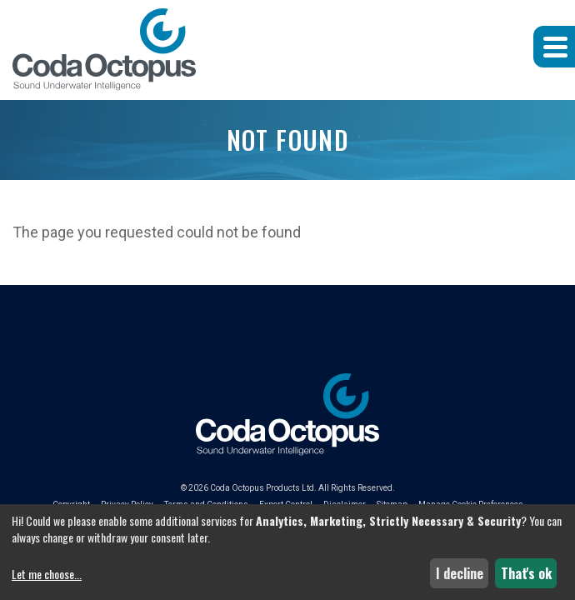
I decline (459, 573)
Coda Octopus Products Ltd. (263, 487)
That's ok (526, 573)
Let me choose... (47, 574)
